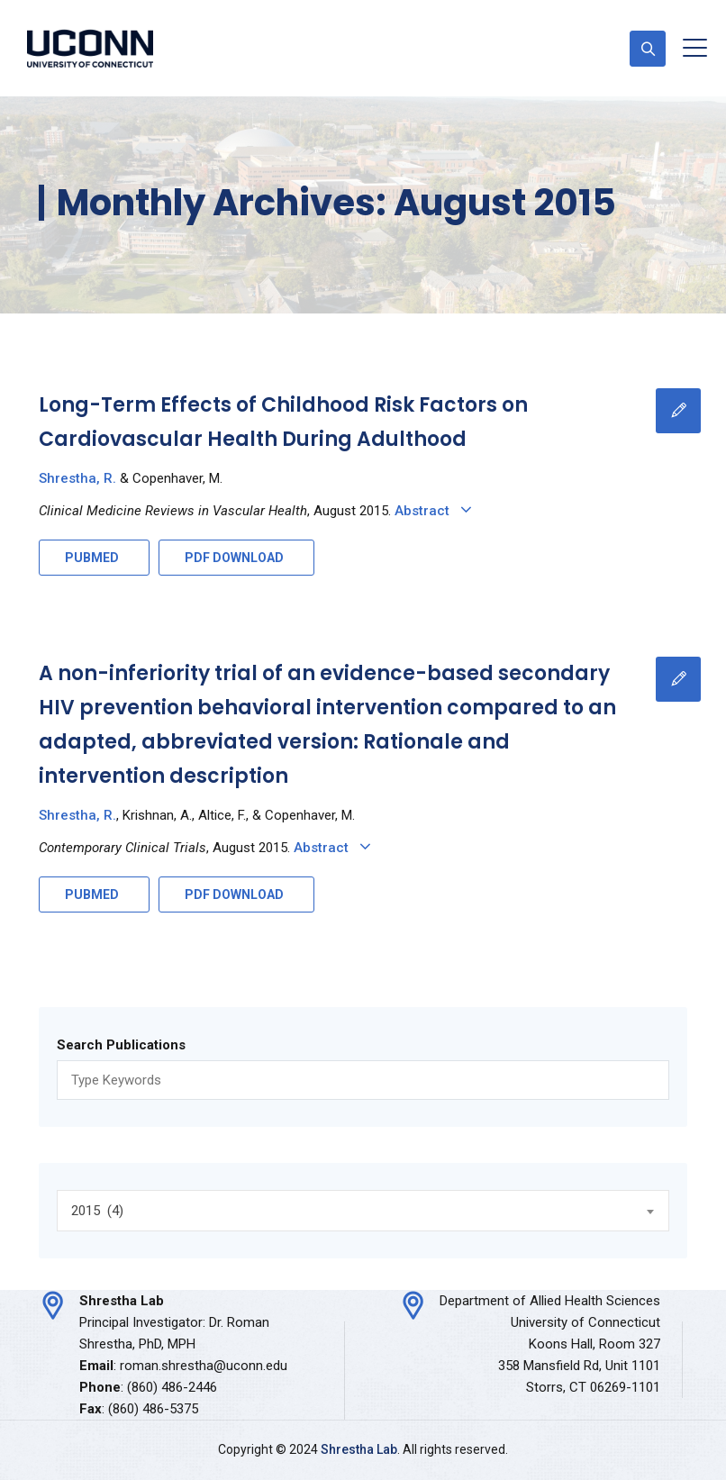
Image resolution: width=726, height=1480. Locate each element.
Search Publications (121, 1045)
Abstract (436, 511)
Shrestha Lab (359, 1449)
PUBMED (92, 557)
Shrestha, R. (77, 478)
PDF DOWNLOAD (234, 557)
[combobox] (363, 1210)
